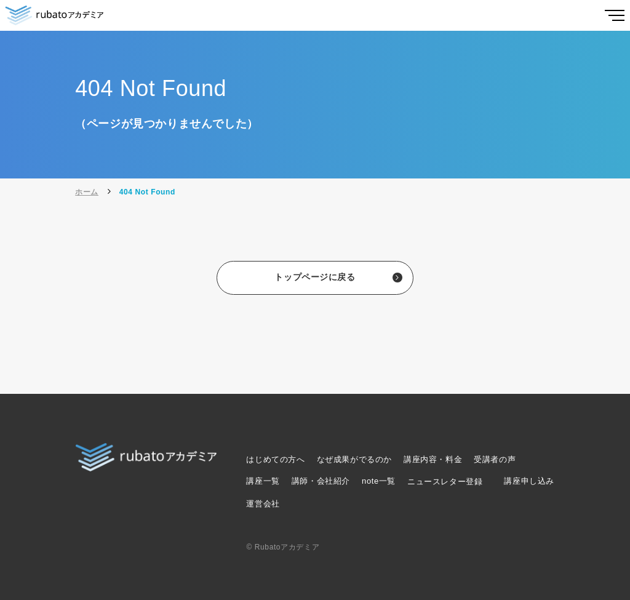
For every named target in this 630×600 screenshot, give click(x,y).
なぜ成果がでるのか (354, 459)
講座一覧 (262, 481)
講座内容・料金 (433, 459)
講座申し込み (529, 481)
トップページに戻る (314, 278)
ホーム (86, 192)
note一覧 (379, 481)
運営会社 (262, 503)
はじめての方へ (275, 459)
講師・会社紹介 (321, 481)
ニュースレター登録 (444, 481)
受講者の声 (495, 459)
